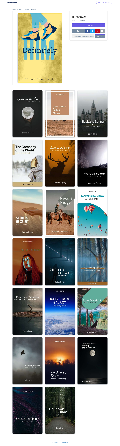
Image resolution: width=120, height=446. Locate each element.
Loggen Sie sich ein (88, 2)
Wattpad (33, 9)
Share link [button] (99, 36)
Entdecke (19, 9)
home (14, 9)
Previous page (56, 442)
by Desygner (75, 20)
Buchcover (27, 9)
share (78, 31)
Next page (65, 442)
